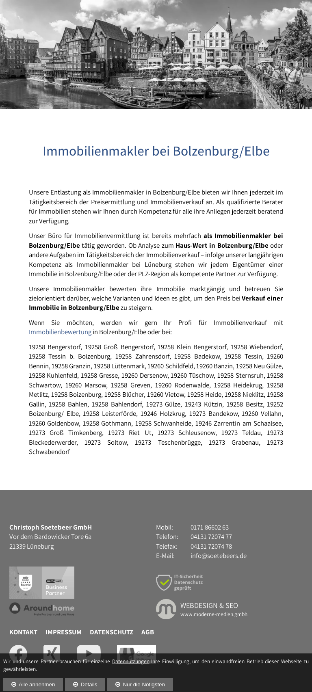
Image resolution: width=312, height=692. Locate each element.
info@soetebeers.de (219, 598)
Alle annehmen (37, 680)
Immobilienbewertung (60, 374)
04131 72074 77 (256, 16)
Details (88, 680)
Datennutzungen (131, 656)
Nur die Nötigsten (144, 680)
